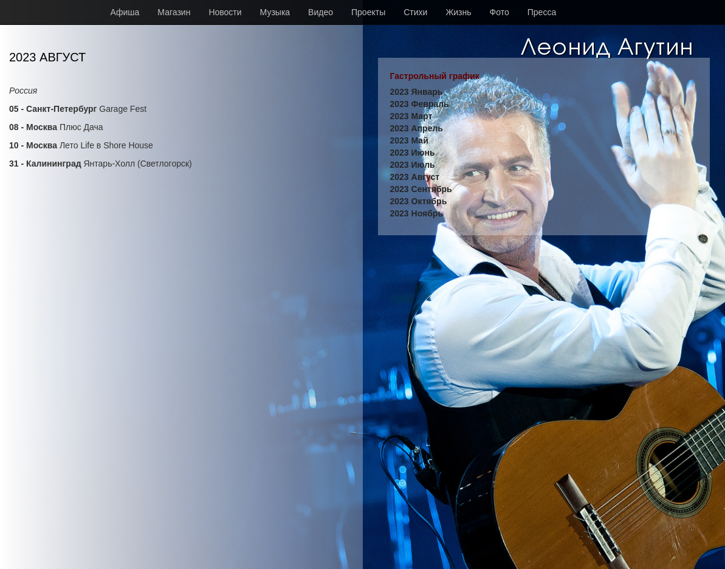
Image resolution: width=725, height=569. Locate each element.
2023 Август (415, 177)
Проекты (368, 12)
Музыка (275, 12)
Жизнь (458, 12)
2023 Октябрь (418, 201)
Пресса (541, 12)
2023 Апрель (416, 128)
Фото (499, 12)
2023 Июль (412, 165)
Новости (224, 12)
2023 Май (409, 140)
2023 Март (411, 116)
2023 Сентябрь (421, 189)
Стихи (415, 12)
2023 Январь (416, 92)
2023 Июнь (412, 152)
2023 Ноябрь (417, 213)
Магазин (173, 12)
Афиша (125, 12)
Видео (320, 12)
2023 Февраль (419, 104)
